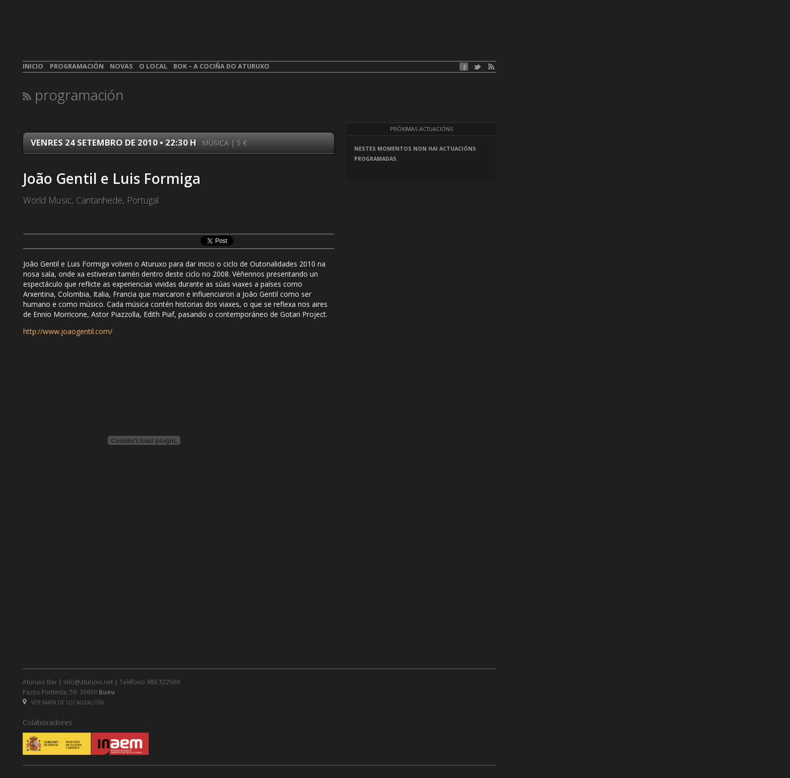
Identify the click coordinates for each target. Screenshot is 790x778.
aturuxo (96, 37)
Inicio (33, 66)
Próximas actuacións (421, 129)
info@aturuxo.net (88, 682)
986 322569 (163, 682)
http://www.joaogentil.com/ (67, 331)
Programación (77, 66)
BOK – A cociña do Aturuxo (221, 66)
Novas (121, 66)
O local (153, 66)
